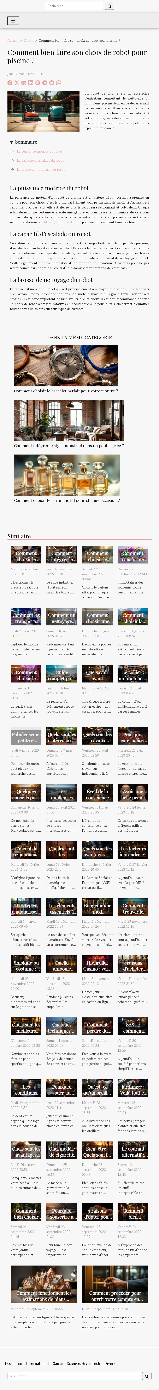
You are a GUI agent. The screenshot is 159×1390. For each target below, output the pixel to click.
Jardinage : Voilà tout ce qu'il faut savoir (133, 1095)
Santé (58, 1363)
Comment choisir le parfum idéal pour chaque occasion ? (67, 500)
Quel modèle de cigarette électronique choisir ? (62, 1157)
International (37, 1363)
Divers (28, 40)
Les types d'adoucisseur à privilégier (26, 911)
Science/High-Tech (83, 1363)
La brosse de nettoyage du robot (41, 169)
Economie (13, 1363)
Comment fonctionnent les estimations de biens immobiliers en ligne (43, 1299)
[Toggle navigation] (13, 21)
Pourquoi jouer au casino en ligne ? (62, 1095)
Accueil (12, 40)
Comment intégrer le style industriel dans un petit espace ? (69, 445)
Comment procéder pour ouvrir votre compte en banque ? (115, 1299)
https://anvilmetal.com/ (62, 222)
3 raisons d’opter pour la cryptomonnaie (99, 1220)
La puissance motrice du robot (40, 151)
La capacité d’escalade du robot (41, 160)
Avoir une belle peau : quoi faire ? (133, 797)
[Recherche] (74, 6)
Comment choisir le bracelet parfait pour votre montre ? (66, 390)
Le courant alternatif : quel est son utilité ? (133, 1157)
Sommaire (26, 142)
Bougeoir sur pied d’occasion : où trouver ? (97, 914)
